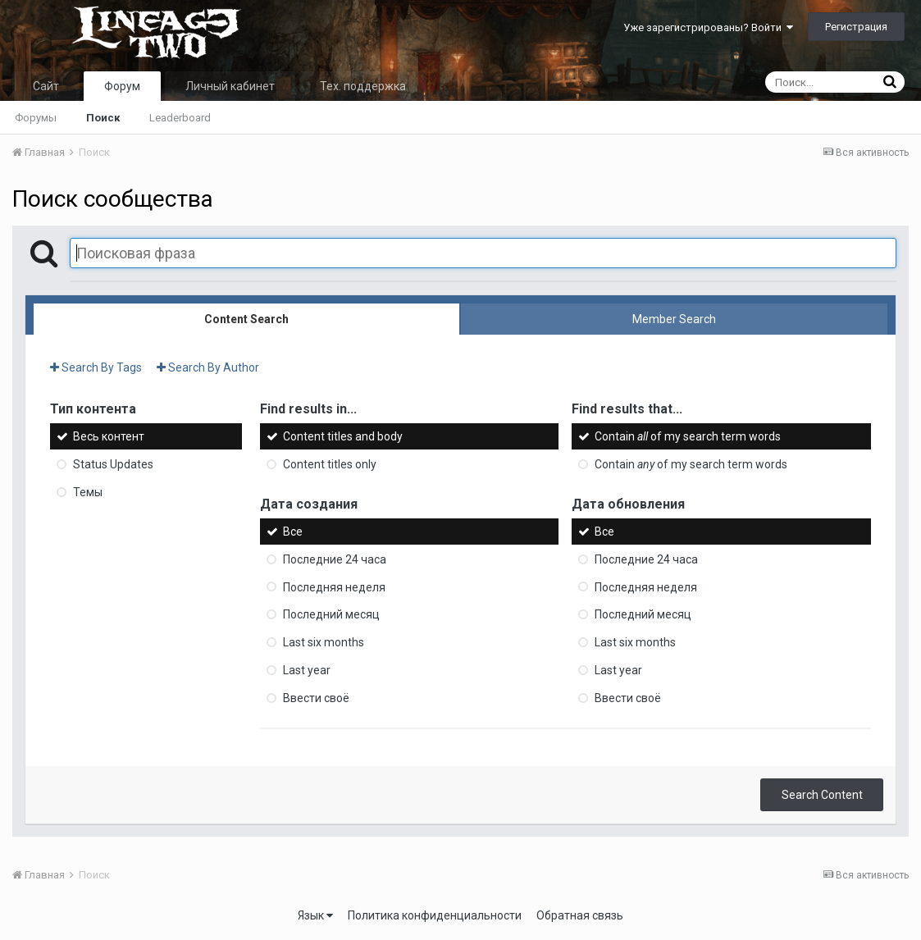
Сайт (46, 86)
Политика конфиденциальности (435, 915)
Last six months (323, 642)
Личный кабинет (230, 86)
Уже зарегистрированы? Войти (708, 27)
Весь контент (108, 436)
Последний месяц (331, 614)
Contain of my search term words (688, 436)
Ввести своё (316, 698)
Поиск (103, 118)
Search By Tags (96, 367)
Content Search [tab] (246, 319)
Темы (88, 492)
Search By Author (208, 367)
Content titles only (329, 464)
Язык (315, 915)
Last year (307, 670)
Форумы (36, 118)
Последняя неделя (334, 586)
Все (293, 531)
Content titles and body (343, 436)
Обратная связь (579, 915)
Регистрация (856, 27)
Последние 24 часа (334, 559)
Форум (122, 86)
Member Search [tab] (674, 319)
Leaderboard (180, 118)
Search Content (822, 794)
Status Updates (113, 464)
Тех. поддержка (363, 86)
